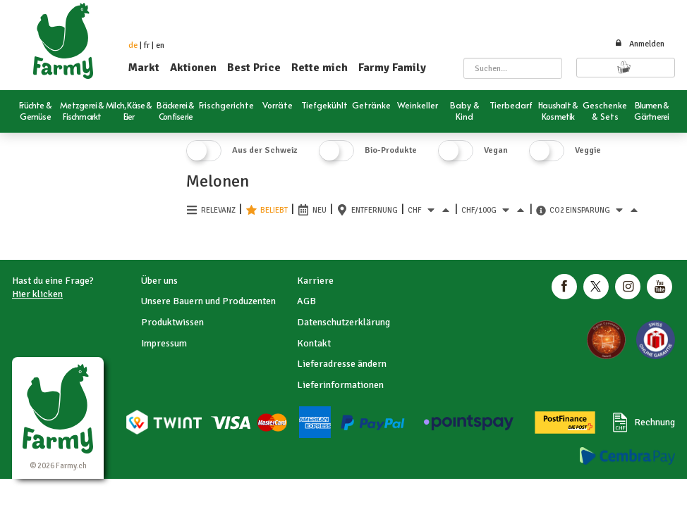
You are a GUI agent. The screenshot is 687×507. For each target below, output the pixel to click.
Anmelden (639, 44)
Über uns (159, 281)
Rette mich (319, 68)
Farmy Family (392, 68)
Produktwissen (172, 322)
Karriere (315, 281)
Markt (143, 68)
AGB (306, 301)
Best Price (254, 68)
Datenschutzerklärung (343, 322)
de (133, 45)
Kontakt (314, 343)
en (160, 45)
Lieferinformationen (340, 385)
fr (147, 45)
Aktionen (193, 68)
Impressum (164, 343)
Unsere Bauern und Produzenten (208, 301)
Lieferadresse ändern (342, 364)
